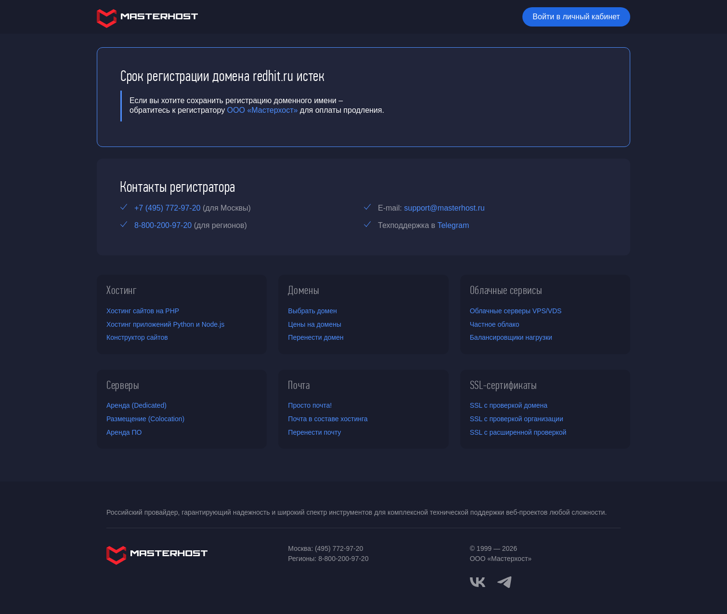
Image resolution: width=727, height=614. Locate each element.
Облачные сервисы (506, 290)
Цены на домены (314, 324)
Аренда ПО (124, 432)
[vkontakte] (477, 582)
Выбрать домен (312, 311)
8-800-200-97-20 (163, 225)
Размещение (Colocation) (145, 419)
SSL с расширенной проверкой (518, 432)
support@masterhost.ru (444, 208)
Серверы (123, 385)
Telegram (453, 225)
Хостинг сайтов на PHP (142, 311)
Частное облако (494, 324)
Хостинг (121, 290)
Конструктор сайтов (137, 337)
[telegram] (504, 581)
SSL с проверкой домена (508, 405)
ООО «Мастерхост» (262, 110)
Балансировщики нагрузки (511, 337)
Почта (299, 385)
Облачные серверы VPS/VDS (516, 311)
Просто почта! (310, 405)
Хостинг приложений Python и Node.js (165, 324)
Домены (303, 290)
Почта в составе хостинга (327, 419)
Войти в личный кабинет (576, 17)
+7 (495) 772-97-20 (167, 208)
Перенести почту (314, 432)
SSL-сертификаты (503, 385)
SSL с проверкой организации (516, 419)
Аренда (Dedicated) (136, 405)
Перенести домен (315, 337)
